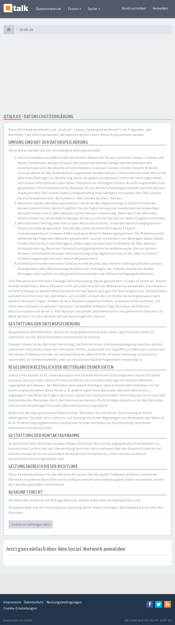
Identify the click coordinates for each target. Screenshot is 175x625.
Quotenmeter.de (48, 9)
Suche (94, 9)
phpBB (28, 620)
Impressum (12, 602)
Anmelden (160, 8)
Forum (74, 9)
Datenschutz (34, 602)
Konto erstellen (134, 8)
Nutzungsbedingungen (64, 602)
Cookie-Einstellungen (20, 608)
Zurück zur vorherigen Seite (30, 524)
